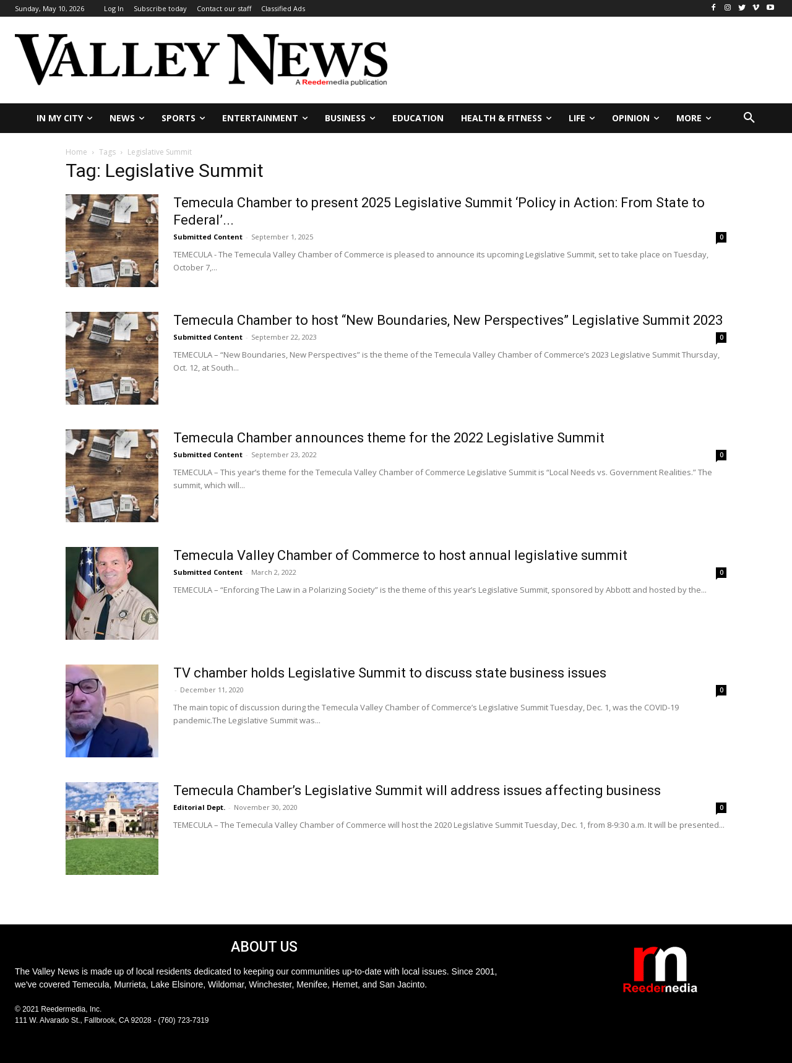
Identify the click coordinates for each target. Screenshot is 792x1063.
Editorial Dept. (199, 807)
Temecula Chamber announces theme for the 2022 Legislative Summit (389, 437)
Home (76, 152)
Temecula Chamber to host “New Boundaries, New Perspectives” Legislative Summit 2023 (448, 320)
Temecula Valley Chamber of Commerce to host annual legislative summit (400, 555)
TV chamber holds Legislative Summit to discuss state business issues (389, 673)
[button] (749, 118)
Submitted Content (208, 236)
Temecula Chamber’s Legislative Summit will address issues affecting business (417, 790)
